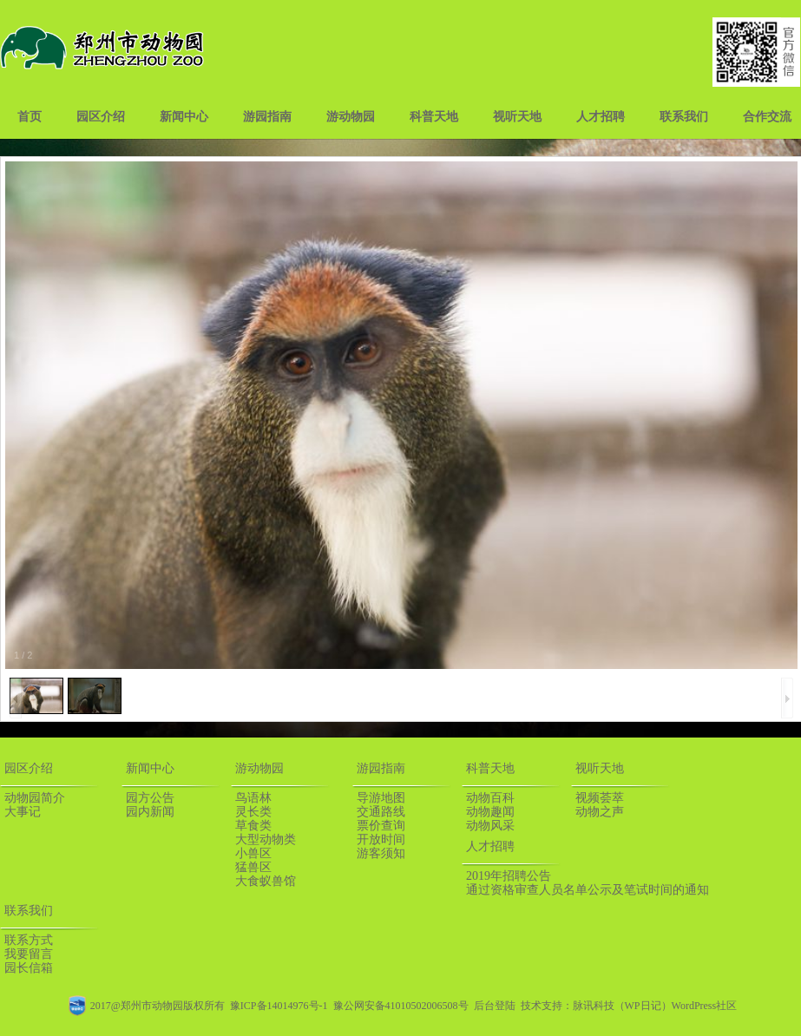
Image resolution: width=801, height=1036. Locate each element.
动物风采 (490, 825)
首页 (29, 116)
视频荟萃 (599, 797)
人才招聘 (600, 116)
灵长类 (253, 811)
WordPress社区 (705, 1006)
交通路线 (381, 811)
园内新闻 (150, 811)
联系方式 (28, 940)
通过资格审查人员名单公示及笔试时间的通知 (587, 889)
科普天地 (434, 116)
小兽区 (253, 853)
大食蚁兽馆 (265, 881)
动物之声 (599, 811)
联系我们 (684, 116)
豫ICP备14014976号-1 (279, 1006)
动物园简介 (34, 797)
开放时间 (381, 839)
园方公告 (150, 797)
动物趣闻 (490, 811)
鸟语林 (253, 797)
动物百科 (490, 797)
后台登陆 (494, 1006)
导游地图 (381, 797)
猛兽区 (253, 867)
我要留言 (28, 954)
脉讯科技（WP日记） (622, 1006)
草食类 (253, 825)
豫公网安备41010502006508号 (401, 1006)
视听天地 (517, 116)
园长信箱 (28, 967)
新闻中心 (184, 116)
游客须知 (381, 853)
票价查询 (381, 825)
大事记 (22, 811)
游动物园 (350, 116)
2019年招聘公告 (508, 875)
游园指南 (267, 116)
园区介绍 (100, 116)
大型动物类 (265, 839)
